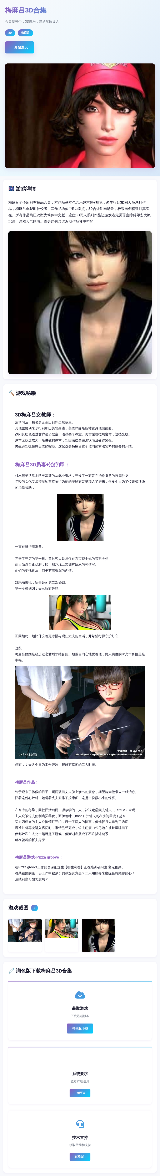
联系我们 (80, 1156)
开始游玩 (21, 47)
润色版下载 (80, 1028)
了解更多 (80, 1092)
